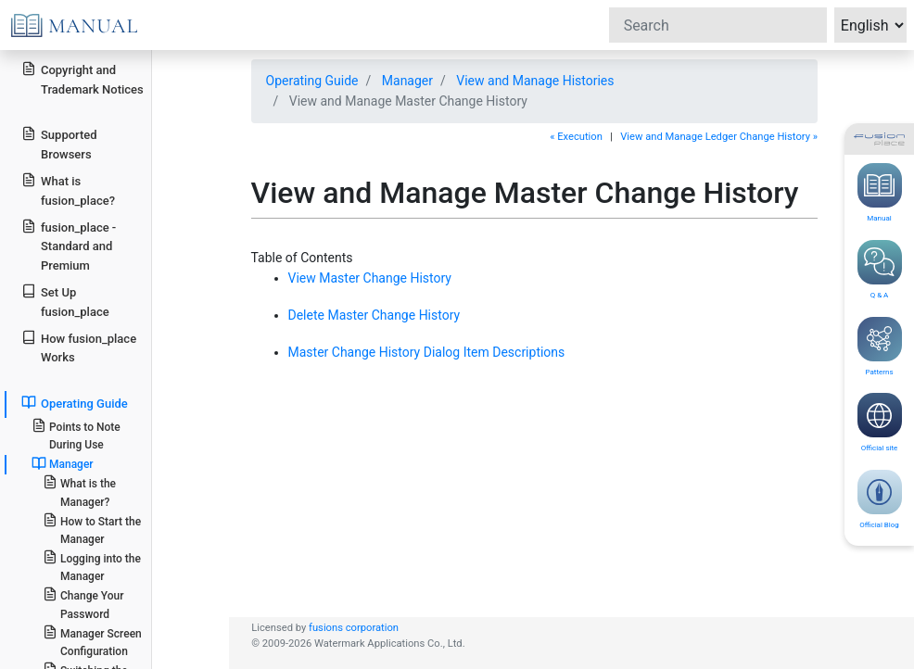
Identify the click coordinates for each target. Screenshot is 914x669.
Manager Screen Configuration (92, 641)
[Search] (718, 25)
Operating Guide (312, 80)
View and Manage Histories (535, 80)
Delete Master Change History (374, 315)
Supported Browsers (58, 143)
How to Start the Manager (92, 529)
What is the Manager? (79, 491)
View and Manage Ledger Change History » (719, 137)
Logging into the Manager (92, 566)
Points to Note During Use (76, 434)
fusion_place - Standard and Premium (68, 246)
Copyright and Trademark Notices (82, 78)
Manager (407, 80)
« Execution (576, 137)
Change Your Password (83, 603)
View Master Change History (369, 278)
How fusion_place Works (78, 347)
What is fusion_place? (68, 190)
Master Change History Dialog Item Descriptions (426, 352)
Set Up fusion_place (64, 301)
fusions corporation (354, 628)
